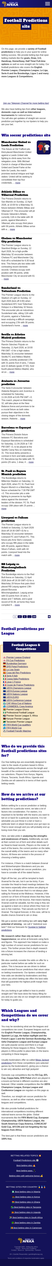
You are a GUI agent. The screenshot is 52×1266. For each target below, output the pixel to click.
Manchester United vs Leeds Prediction (16, 143)
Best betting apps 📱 (26, 1170)
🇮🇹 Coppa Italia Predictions (16, 679)
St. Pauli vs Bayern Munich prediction (13, 472)
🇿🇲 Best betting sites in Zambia (26, 1222)
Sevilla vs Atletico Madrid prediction (13, 336)
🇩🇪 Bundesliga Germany (15, 663)
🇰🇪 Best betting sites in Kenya (26, 1197)
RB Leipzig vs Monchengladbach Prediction (13, 567)
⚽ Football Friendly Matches (17, 731)
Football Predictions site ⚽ (26, 1160)
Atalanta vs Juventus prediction (15, 382)
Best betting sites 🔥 (26, 1165)
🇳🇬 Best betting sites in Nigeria (26, 1191)
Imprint (18, 1248)
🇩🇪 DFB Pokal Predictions (15, 666)
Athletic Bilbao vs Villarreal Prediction (14, 193)
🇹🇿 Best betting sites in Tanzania (26, 1207)
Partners (38, 1250)
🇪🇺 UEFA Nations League (15, 694)
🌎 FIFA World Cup (12, 728)
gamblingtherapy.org (35, 1254)
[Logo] (10, 4)
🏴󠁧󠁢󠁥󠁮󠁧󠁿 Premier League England (16, 657)
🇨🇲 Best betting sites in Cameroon (26, 1228)
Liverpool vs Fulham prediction (14, 519)
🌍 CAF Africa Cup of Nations (17, 703)
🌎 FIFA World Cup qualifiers (17, 725)
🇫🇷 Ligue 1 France (12, 682)
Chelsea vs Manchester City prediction (16, 240)
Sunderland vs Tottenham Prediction (16, 289)
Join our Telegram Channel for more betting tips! (26, 92)
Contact (14, 1250)
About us (21, 1250)
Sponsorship (29, 1250)
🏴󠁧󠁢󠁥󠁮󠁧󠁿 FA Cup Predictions (14, 660)
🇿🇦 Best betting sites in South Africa (25, 1217)
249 (34, 617)
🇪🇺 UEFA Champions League (17, 688)
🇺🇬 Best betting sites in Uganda (26, 1212)
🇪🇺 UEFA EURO (11, 697)
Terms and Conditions (29, 1248)
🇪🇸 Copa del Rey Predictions (17, 673)
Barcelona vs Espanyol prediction (16, 429)
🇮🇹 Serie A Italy (10, 676)
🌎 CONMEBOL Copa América (18, 706)
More (17, 183)
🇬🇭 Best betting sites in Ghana (26, 1202)
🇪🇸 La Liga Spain (11, 669)
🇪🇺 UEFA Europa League (15, 691)
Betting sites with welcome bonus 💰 (26, 1176)
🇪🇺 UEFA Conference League (17, 700)
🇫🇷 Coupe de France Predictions (18, 685)
